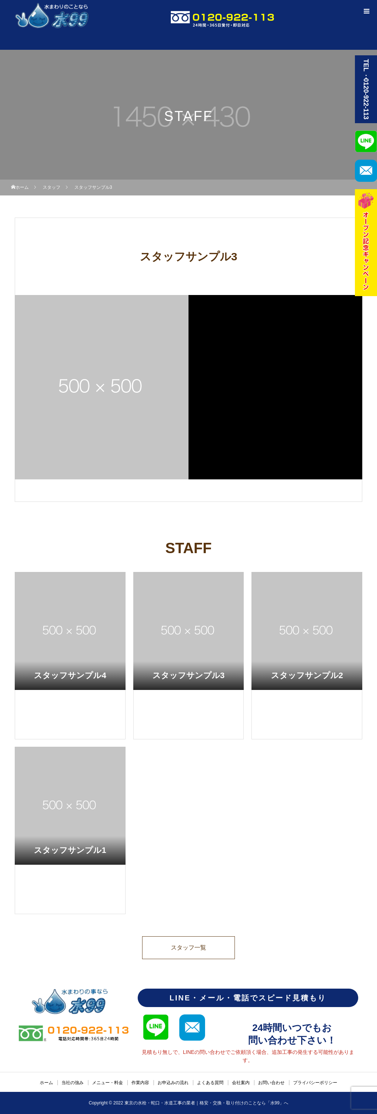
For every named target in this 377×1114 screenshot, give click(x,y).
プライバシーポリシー (315, 1082)
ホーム (46, 1082)
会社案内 (241, 1082)
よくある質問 (210, 1082)
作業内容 (140, 1082)
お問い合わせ (271, 1082)
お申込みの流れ (173, 1082)
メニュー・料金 (107, 1082)
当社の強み (72, 1082)
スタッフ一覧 (188, 947)
